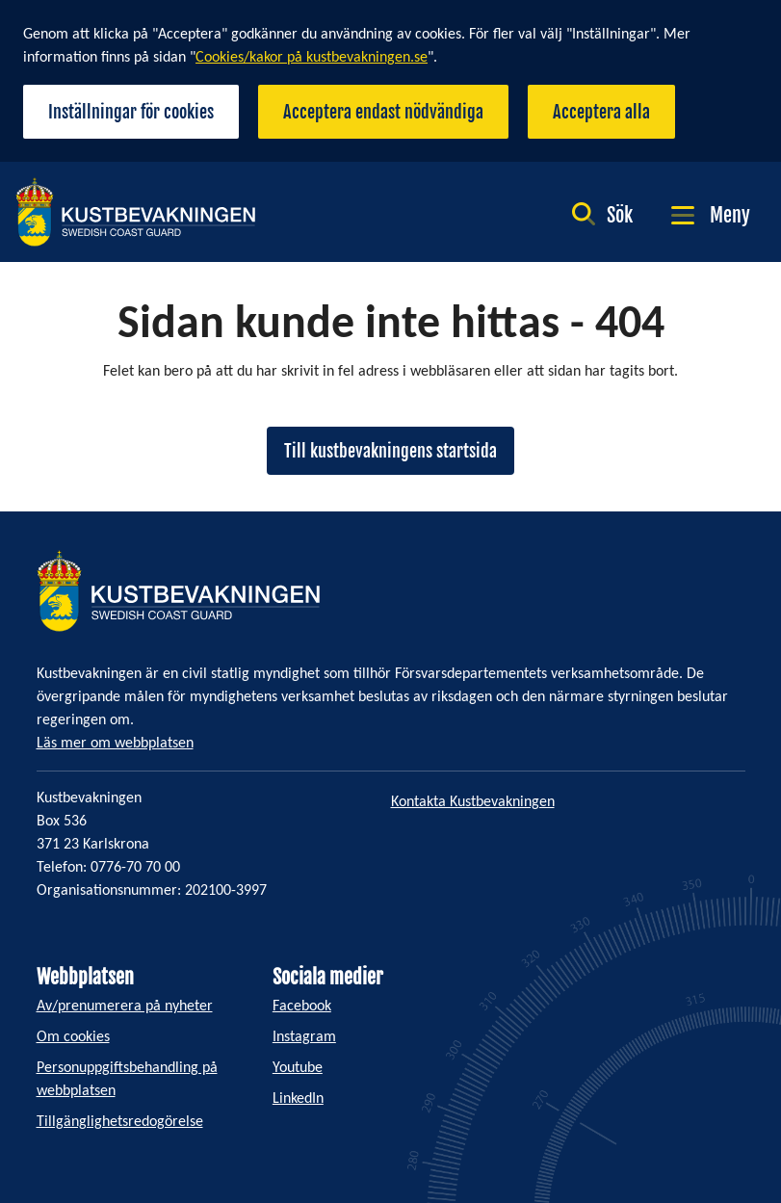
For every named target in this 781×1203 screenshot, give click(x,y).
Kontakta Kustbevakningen (473, 802)
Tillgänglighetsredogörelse (120, 1122)
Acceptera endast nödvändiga (383, 111)
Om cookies (73, 1037)
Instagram (304, 1037)
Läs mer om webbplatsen (115, 743)
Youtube (298, 1068)
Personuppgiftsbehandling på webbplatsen (127, 1079)
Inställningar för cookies (131, 111)
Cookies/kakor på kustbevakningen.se (311, 57)
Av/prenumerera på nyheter (125, 1006)
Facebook (302, 1006)
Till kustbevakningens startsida (390, 450)
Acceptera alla (601, 111)
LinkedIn (298, 1099)
